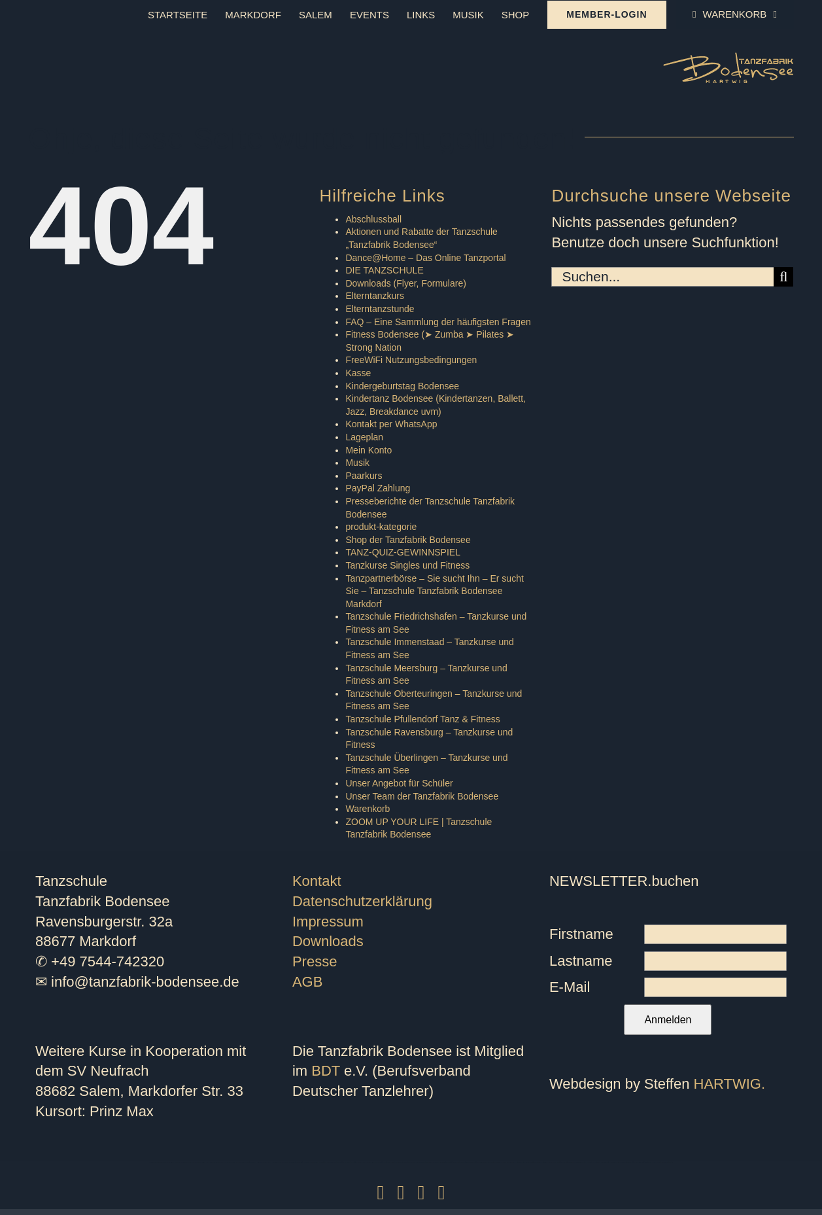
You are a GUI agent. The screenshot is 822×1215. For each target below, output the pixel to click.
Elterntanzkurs (374, 296)
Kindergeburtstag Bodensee (402, 386)
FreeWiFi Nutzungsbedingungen (411, 360)
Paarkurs (363, 475)
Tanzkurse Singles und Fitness (407, 565)
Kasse (358, 373)
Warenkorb (367, 808)
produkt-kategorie (381, 526)
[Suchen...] (662, 277)
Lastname (581, 961)
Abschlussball (373, 219)
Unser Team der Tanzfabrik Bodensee (421, 796)
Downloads (328, 941)
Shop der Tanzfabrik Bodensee (407, 540)
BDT (325, 1071)
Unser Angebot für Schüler (399, 783)
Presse (314, 961)
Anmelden (667, 1019)
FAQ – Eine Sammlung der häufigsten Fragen (437, 322)
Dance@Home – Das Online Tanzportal (425, 258)
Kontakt (316, 881)
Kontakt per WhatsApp (391, 424)
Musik (357, 462)
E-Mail (569, 987)
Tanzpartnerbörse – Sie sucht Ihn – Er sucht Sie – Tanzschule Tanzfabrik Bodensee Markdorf (434, 591)
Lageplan (364, 437)
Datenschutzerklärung (362, 901)
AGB (307, 982)
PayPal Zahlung (377, 488)
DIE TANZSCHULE (384, 270)
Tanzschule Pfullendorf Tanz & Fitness (422, 719)
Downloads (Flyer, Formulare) (405, 283)
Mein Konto (368, 450)
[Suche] (783, 277)
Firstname (581, 934)
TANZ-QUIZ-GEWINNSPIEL (402, 552)
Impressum (328, 921)
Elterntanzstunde (379, 309)
